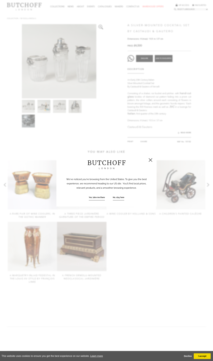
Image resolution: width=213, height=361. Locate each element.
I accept (202, 356)
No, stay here (118, 197)
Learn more (96, 356)
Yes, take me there (97, 197)
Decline (188, 356)
